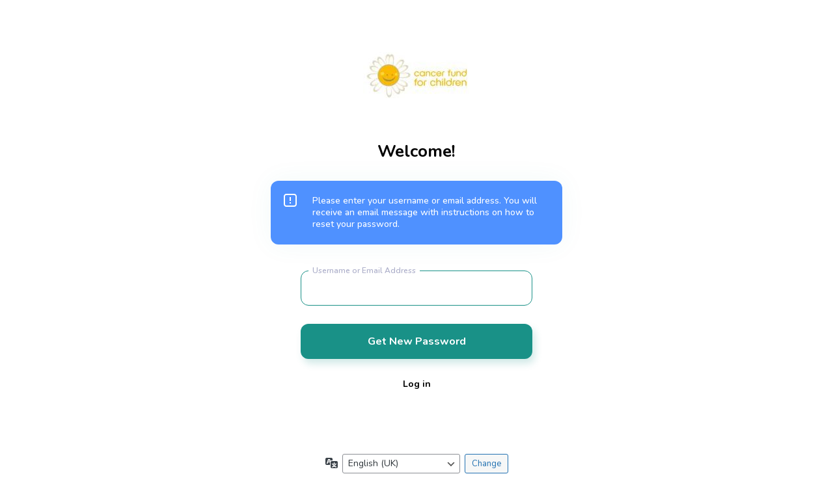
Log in (417, 384)
